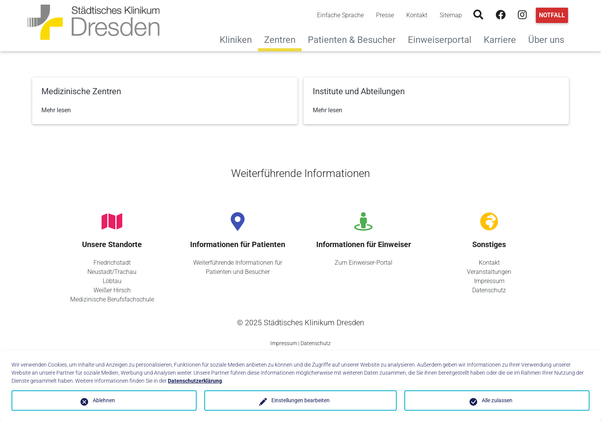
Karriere (503, 39)
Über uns (549, 39)
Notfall (552, 15)
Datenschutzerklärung (195, 381)
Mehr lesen (56, 110)
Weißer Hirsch (112, 290)
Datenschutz (489, 290)
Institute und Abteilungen (359, 91)
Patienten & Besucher (355, 39)
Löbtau (112, 281)
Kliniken (239, 39)
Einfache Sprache (340, 15)
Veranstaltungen (489, 271)
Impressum (489, 281)
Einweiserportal (443, 39)
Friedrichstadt (112, 262)
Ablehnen (104, 400)
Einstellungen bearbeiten (300, 400)
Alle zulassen (497, 400)
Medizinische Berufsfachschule (112, 299)
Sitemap (451, 15)
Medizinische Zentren (81, 91)
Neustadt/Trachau (111, 271)
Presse (385, 15)
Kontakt (416, 15)
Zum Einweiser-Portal (363, 262)
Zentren (280, 39)
